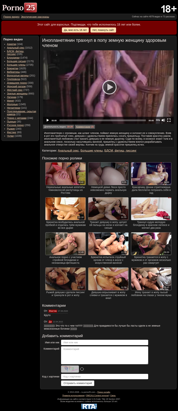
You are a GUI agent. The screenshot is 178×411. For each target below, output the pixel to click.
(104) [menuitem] (15, 44)
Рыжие (11, 128)
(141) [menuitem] (17, 107)
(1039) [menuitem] (14, 135)
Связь (113, 395)
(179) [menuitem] (15, 97)
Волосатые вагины (18, 75)
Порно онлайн (103, 392)
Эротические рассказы (35, 16)
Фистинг (11, 132)
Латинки (11, 97)
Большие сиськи (16, 61)
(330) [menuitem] (20, 82)
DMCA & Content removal (97, 395)
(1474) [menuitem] (17, 57)
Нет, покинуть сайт (103, 30)
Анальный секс (15, 47)
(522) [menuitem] (17, 79)
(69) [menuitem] (14, 132)
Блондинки (13, 57)
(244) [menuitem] (20, 118)
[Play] (108, 87)
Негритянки (13, 107)
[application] (108, 87)
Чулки (10, 135)
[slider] (102, 120)
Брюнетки (12, 68)
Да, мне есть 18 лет (75, 30)
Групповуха (13, 79)
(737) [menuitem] (18, 90)
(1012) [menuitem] (19, 47)
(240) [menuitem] (14, 128)
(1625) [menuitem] (16, 68)
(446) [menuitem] (16, 72)
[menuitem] (11, 16)
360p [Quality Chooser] (158, 120)
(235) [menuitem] (15, 53)
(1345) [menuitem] (16, 104)
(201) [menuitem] (21, 75)
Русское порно (15, 125)
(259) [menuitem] (18, 125)
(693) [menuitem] (20, 93)
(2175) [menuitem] (20, 61)
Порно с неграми (17, 118)
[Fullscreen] (169, 120)
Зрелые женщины (17, 93)
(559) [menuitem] (19, 86)
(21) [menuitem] (21, 113)
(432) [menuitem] (14, 100)
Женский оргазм (16, 86)
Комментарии (83, 127)
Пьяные (11, 121)
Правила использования (73, 395)
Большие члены (16, 64)
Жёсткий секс (15, 90)
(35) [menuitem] (14, 121)
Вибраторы (13, 72)
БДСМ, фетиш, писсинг (15, 53)
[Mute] (163, 120)
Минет (10, 100)
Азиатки (11, 44)
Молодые (12, 104)
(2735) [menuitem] (20, 64)
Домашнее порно (17, 82)
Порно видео (11, 16)
